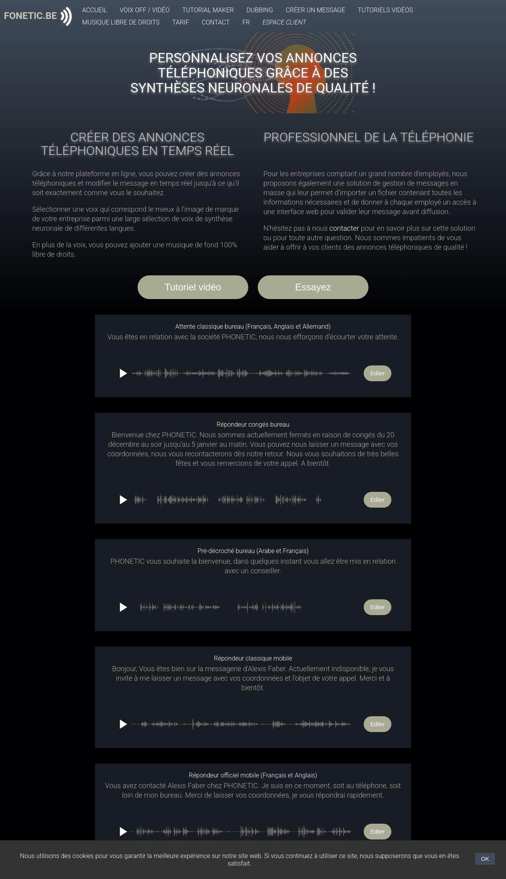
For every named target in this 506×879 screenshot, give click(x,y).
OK (485, 859)
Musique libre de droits (121, 22)
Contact (216, 22)
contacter (344, 228)
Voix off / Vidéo (145, 10)
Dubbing (259, 10)
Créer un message (315, 10)
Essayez (313, 287)
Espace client (284, 22)
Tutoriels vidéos (385, 10)
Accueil (94, 10)
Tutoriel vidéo (192, 287)
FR (246, 22)
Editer (377, 373)
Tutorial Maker (208, 10)
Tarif (180, 22)
